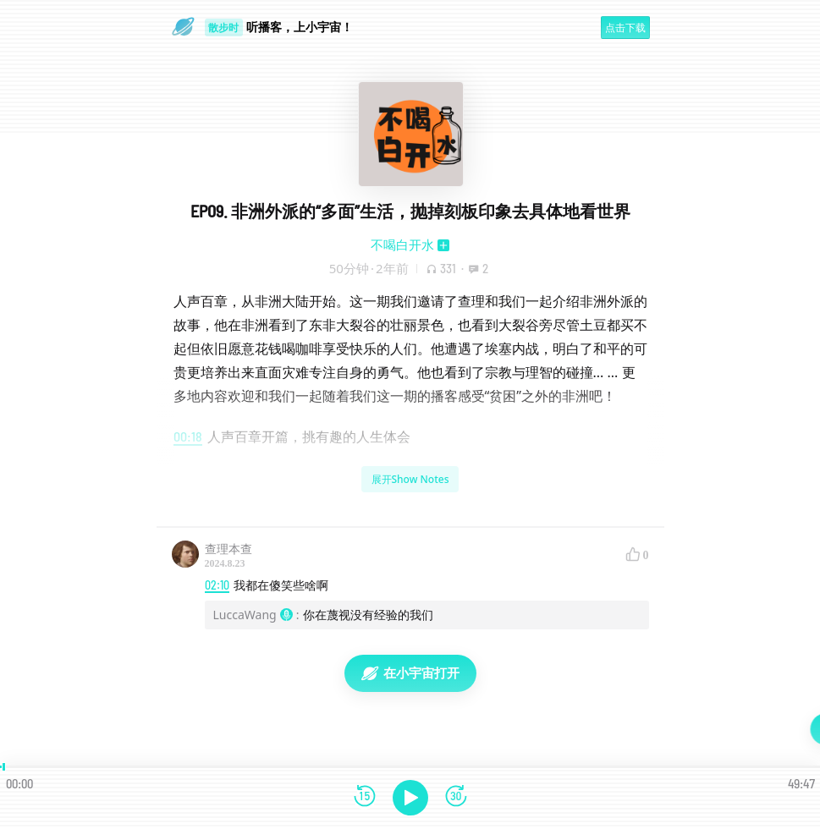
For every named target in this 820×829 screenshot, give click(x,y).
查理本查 (228, 549)
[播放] (410, 797)
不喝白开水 (402, 244)
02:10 (217, 585)
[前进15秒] (456, 797)
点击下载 (625, 27)
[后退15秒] (364, 797)
